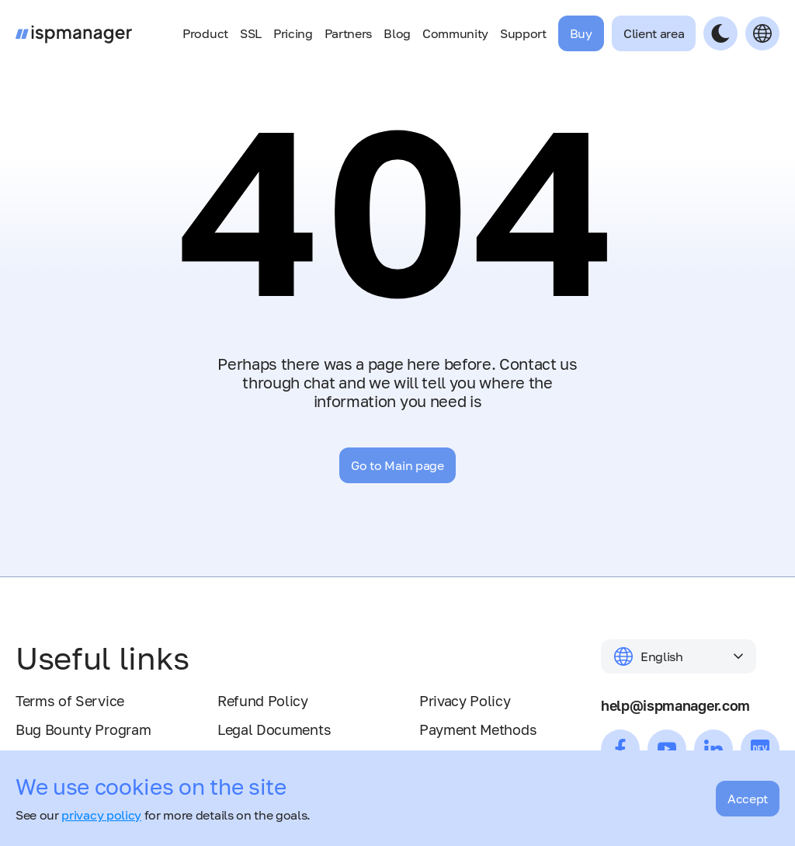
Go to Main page (397, 465)
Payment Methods (477, 729)
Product (205, 33)
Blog (397, 33)
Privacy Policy (465, 700)
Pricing (293, 33)
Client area (653, 33)
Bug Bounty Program (83, 729)
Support (523, 33)
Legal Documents (274, 729)
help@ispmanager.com (675, 705)
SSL (251, 33)
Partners (348, 33)
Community (455, 33)
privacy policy (101, 815)
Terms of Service (70, 700)
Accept (747, 798)
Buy (581, 33)
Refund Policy (262, 700)
